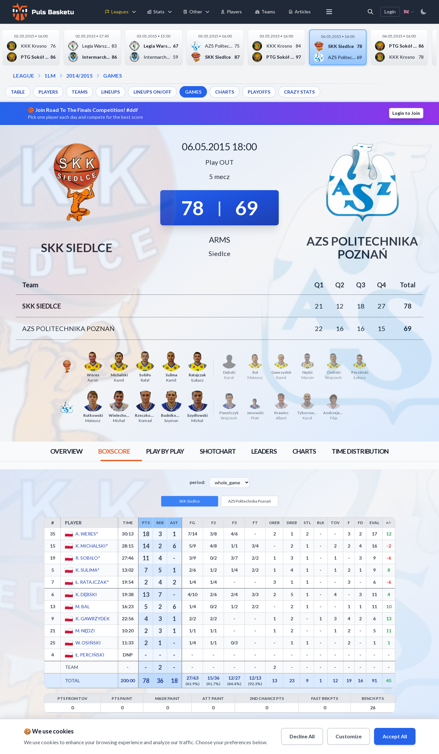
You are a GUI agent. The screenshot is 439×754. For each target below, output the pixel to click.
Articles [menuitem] (299, 11)
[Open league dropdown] (39, 75)
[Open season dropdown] (61, 75)
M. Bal (82, 606)
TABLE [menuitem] (18, 92)
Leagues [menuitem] (117, 11)
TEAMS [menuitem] (79, 92)
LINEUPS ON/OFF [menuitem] (152, 92)
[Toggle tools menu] (207, 11)
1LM (49, 75)
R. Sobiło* (87, 558)
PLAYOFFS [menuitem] (259, 92)
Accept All (395, 736)
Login (390, 11)
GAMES (112, 75)
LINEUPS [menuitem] (110, 92)
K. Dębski (86, 594)
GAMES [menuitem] (193, 92)
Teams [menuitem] (265, 11)
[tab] (66, 451)
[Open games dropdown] (98, 75)
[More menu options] (329, 11)
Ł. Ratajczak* (92, 582)
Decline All (302, 736)
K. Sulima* (87, 570)
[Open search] (370, 12)
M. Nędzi (85, 630)
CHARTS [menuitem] (224, 92)
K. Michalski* (91, 546)
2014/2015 (79, 75)
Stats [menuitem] (156, 11)
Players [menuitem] (231, 11)
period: (197, 482)
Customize (349, 736)
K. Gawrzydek (92, 618)
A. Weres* (86, 533)
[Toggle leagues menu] (133, 11)
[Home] (42, 12)
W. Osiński (88, 642)
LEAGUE (23, 75)
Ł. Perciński (89, 654)
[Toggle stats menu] (169, 11)
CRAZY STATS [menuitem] (299, 92)
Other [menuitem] (192, 11)
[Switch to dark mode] (423, 12)
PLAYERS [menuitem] (48, 92)
